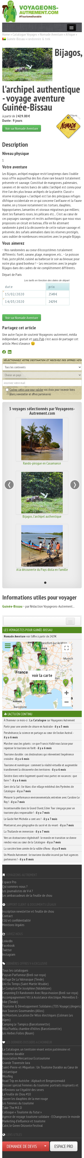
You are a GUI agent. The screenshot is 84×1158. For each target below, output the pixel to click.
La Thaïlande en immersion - (27, 831)
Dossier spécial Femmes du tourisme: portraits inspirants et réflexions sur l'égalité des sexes (40, 1087)
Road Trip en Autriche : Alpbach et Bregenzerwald (33, 1080)
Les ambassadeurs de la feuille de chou (27, 895)
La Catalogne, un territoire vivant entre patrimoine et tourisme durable (36, 1051)
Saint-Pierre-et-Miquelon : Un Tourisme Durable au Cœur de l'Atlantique (40, 1069)
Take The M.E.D (12, 1107)
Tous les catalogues (15, 970)
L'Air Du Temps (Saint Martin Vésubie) (25, 983)
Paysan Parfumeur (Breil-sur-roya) (24, 975)
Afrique (70, 34)
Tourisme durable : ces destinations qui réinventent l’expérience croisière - (39, 756)
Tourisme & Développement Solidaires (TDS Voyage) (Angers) (41, 1006)
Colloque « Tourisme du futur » (22, 1112)
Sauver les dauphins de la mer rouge (25, 1098)
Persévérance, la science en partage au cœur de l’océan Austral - (38, 735)
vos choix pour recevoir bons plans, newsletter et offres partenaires (40, 392)
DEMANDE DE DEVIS (22, 1146)
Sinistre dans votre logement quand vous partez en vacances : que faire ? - (40, 778)
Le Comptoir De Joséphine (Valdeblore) (26, 988)
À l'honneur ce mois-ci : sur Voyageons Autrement (39, 720)
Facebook (8, 945)
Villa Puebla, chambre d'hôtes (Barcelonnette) (32, 1028)
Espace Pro (9, 882)
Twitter (7, 950)
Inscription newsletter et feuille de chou (28, 911)
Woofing (7, 1076)
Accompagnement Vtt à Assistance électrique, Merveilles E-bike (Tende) (40, 999)
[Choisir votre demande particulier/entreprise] (45, 1146)
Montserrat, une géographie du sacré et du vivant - (39, 825)
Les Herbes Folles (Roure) (18, 1033)
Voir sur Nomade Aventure (21, 128)
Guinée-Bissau (16, 39)
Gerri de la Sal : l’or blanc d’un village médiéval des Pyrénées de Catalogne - (39, 789)
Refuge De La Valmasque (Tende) (23, 979)
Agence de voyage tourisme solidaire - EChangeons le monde (41, 1116)
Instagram (8, 954)
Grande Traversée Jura (16, 1062)
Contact (7, 916)
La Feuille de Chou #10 (16, 1094)
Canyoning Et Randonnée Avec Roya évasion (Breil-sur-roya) (40, 992)
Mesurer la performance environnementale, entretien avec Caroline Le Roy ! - (42, 799)
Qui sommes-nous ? (15, 886)
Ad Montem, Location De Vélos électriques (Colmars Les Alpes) (37, 1017)
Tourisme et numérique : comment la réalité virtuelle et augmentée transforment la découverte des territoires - (40, 767)
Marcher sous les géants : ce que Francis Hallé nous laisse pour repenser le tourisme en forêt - (38, 745)
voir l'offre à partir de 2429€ (30, 636)
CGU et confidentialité (16, 920)
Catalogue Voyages (25, 34)
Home (6, 34)
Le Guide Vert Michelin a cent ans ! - (30, 819)
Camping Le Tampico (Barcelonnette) (26, 1024)
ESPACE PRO (63, 1146)
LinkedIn (7, 941)
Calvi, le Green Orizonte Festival (22, 1125)
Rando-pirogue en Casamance (42, 463)
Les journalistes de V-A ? (17, 891)
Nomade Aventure (51, 34)
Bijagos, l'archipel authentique (42, 516)
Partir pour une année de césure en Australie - (36, 726)
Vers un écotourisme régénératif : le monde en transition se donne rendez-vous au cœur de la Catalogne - (40, 840)
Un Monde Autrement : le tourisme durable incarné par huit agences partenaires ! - (41, 857)
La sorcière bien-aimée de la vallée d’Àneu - (35, 848)
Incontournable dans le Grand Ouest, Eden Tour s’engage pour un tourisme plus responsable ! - (39, 810)
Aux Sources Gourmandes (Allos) (23, 1010)
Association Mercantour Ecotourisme (26, 1058)
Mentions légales (13, 924)
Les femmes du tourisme (18, 1103)
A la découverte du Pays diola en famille (42, 569)
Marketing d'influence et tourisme (23, 1121)
